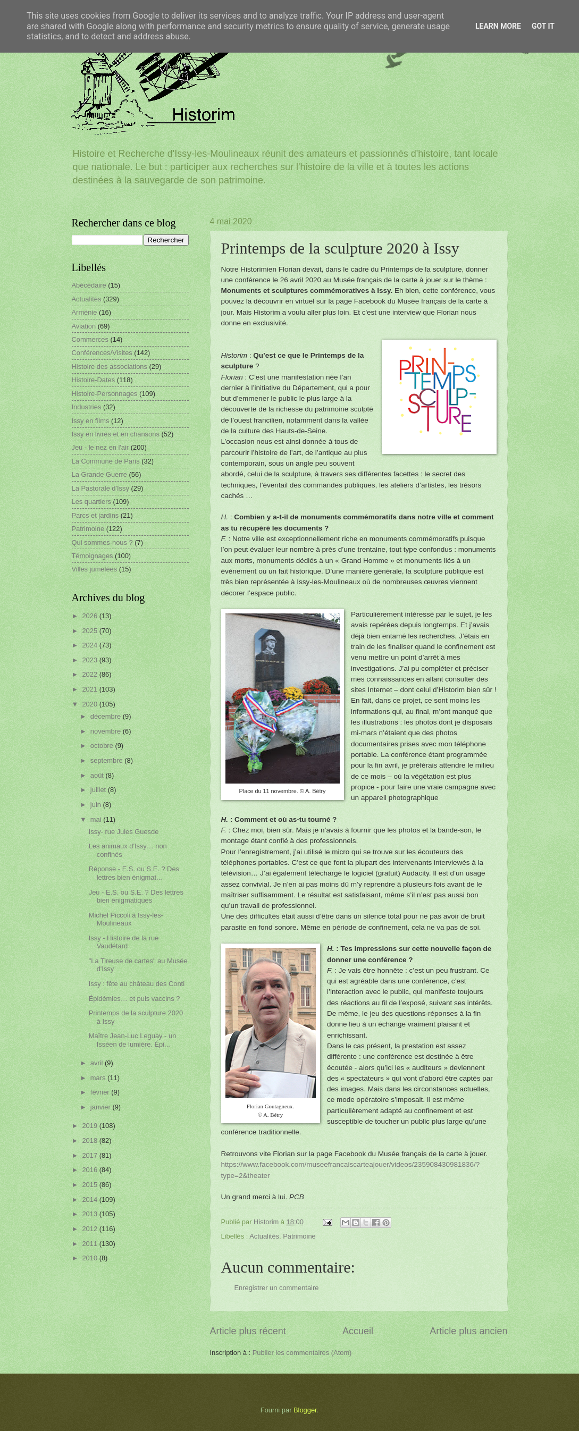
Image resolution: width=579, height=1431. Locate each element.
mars (98, 1078)
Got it (543, 26)
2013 (90, 1214)
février (100, 1092)
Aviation (84, 326)
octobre (102, 746)
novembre (106, 731)
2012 (90, 1229)
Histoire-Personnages (105, 394)
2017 (90, 1155)
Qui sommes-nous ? (102, 542)
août (98, 775)
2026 (90, 616)
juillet (99, 790)
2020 (90, 704)
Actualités (264, 1236)
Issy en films (91, 421)
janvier (101, 1107)
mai (96, 819)
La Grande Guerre (100, 474)
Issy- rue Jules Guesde (124, 832)
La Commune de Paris (106, 461)
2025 (90, 631)
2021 (90, 689)
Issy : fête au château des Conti (136, 984)
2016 (90, 1170)
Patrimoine (299, 1236)
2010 (90, 1258)
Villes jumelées (95, 569)
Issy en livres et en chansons (116, 434)
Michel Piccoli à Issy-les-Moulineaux (126, 919)
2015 (90, 1185)
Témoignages (92, 556)
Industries (87, 407)
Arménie (84, 312)
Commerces (90, 339)
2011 (90, 1244)
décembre (106, 716)
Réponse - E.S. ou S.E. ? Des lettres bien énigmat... (134, 873)
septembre (107, 760)
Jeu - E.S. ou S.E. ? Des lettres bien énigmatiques (136, 896)
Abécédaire (89, 285)
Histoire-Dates (93, 380)
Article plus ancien (468, 1331)
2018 (90, 1140)
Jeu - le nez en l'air (100, 447)
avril (97, 1063)
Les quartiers (91, 502)
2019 (90, 1126)
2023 (90, 660)
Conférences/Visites (102, 353)
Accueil (357, 1331)
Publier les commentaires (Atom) (302, 1353)
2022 (90, 674)
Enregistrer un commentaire (276, 1288)
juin (96, 805)
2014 (90, 1199)
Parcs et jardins (95, 515)
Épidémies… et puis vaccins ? (134, 999)
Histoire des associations (109, 367)
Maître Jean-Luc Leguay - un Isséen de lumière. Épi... (133, 1040)
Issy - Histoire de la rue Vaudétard (124, 942)
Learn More (498, 26)
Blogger (305, 1410)
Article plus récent (248, 1331)
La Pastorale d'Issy (100, 488)
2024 (90, 645)
